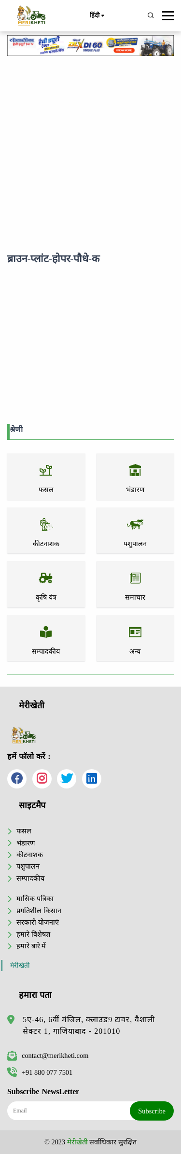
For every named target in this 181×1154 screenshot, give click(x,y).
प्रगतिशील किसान (38, 911)
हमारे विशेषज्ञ (33, 934)
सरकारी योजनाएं (37, 922)
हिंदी (96, 16)
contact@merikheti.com (47, 1055)
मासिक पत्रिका (35, 898)
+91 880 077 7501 (39, 1072)
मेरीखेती (20, 965)
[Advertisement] (90, 152)
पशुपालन (28, 866)
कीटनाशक (29, 854)
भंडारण (25, 843)
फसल (23, 831)
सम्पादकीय (30, 878)
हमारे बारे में (31, 946)
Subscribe (152, 1110)
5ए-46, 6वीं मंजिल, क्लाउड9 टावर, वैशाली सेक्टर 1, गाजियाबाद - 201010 (89, 1025)
